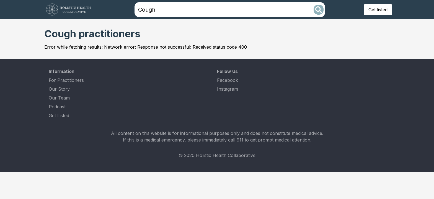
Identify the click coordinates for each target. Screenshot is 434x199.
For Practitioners (66, 80)
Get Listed (59, 115)
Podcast (57, 106)
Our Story (59, 89)
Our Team (59, 98)
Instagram (227, 89)
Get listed (378, 9)
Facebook (227, 80)
